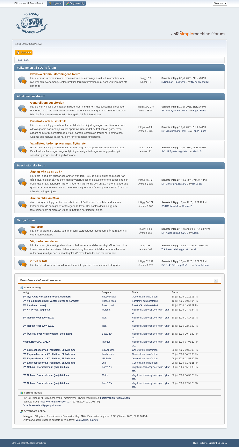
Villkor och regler (208, 443)
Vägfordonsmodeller (44, 241)
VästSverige (82, 420)
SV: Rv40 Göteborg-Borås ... (176, 265)
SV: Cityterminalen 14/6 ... (174, 184)
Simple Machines (38, 443)
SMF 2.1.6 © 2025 (20, 443)
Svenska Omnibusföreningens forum (55, 74)
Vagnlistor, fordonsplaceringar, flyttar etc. (58, 143)
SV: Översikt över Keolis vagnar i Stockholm (47, 333)
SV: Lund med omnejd (35, 305)
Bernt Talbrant (202, 265)
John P (105, 362)
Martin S (197, 151)
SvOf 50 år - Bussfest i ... (174, 82)
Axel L (195, 233)
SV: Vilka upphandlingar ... (175, 131)
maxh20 (94, 420)
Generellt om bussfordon (47, 102)
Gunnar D (187, 206)
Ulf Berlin (197, 184)
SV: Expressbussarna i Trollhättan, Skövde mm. (49, 350)
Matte (105, 375)
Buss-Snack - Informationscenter (40, 280)
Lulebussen (108, 354)
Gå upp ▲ (222, 443)
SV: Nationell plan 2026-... (174, 233)
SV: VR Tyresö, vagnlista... (175, 151)
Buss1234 (107, 333)
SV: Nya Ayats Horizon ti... (175, 110)
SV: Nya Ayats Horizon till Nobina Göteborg (46, 296)
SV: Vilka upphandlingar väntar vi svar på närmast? (51, 301)
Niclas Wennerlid (200, 82)
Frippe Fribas (199, 110)
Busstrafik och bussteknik (48, 121)
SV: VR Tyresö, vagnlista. (36, 309)
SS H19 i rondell (169, 206)
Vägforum (36, 226)
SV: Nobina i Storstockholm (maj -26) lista (46, 367)
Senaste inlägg (31, 287)
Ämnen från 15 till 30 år (46, 171)
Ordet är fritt (38, 261)
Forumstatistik (31, 392)
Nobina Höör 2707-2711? (36, 341)
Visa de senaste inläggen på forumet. (42, 405)
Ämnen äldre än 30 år (44, 198)
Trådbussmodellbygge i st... (175, 249)
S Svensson (108, 350)
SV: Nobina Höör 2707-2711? (38, 317)
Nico (196, 249)
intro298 (106, 341)
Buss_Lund (108, 305)
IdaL (104, 317)
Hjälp (195, 443)
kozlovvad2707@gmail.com (115, 398)
